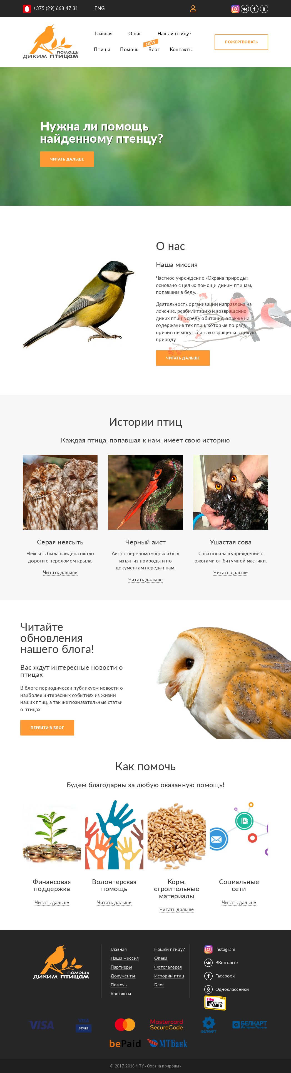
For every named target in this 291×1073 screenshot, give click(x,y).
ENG (99, 8)
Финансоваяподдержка (52, 885)
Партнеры (121, 966)
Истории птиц (169, 975)
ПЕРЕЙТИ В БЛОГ (47, 728)
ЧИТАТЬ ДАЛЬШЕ (67, 159)
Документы (123, 975)
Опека (161, 958)
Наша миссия (125, 958)
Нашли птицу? (175, 33)
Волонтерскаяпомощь (114, 885)
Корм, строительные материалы (176, 888)
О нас (134, 33)
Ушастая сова (231, 542)
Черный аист (145, 542)
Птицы (102, 49)
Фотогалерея (168, 966)
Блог (154, 49)
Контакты (181, 49)
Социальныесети (239, 885)
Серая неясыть (60, 542)
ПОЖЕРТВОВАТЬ (241, 42)
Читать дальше (60, 572)
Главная (104, 33)
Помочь (129, 49)
